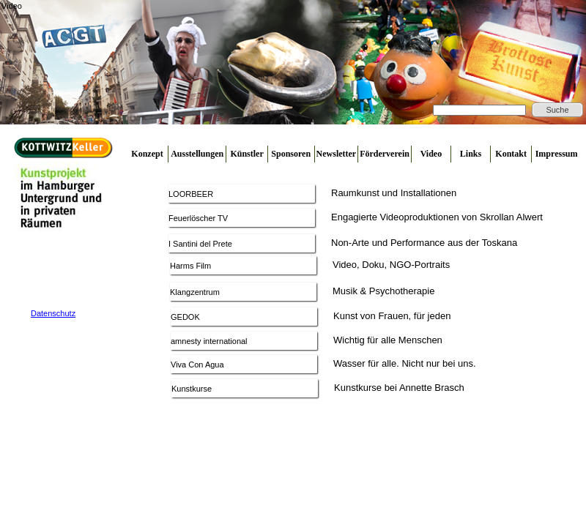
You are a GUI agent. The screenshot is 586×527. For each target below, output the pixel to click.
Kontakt (511, 154)
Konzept (147, 154)
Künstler (246, 154)
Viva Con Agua (197, 364)
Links (470, 154)
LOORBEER (190, 194)
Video (431, 154)
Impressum (556, 154)
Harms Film (190, 265)
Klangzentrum (195, 292)
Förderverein (384, 154)
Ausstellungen (197, 154)
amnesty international (209, 341)
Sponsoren (291, 154)
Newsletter (336, 154)
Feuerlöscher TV (198, 218)
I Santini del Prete (200, 243)
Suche (557, 109)
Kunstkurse (191, 388)
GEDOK (185, 317)
